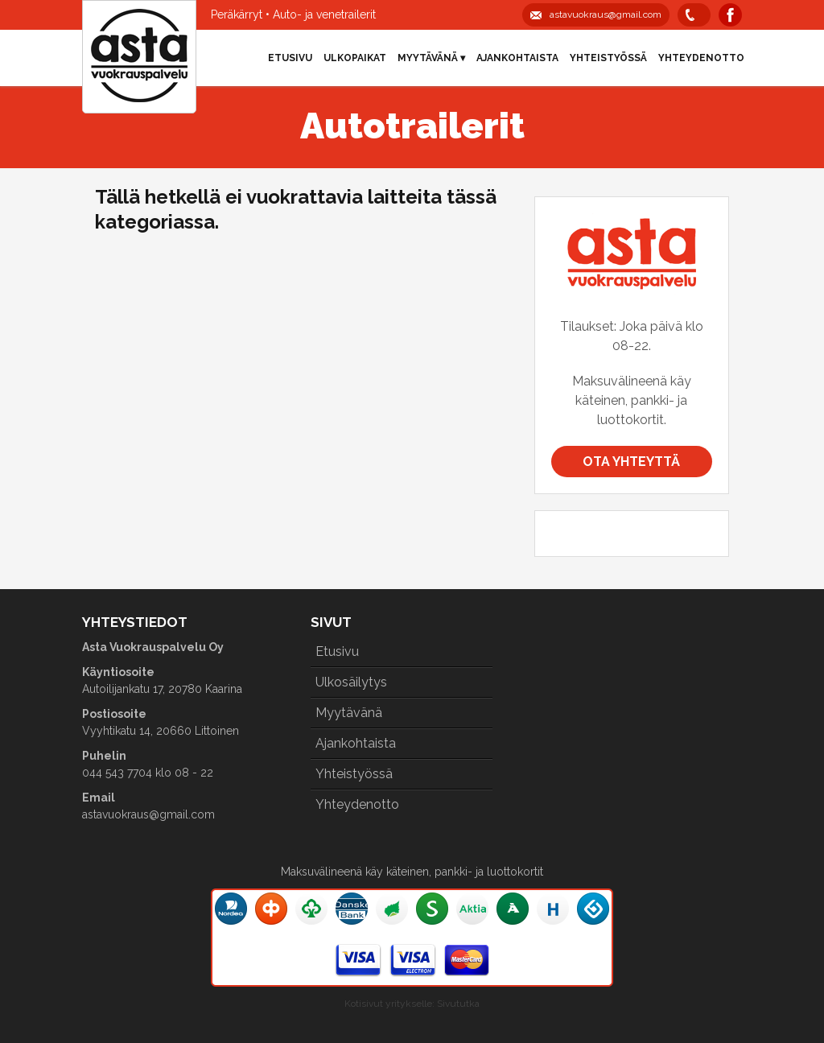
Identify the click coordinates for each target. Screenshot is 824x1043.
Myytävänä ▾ (431, 58)
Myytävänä (348, 712)
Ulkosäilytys (351, 682)
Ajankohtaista (517, 58)
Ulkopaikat (354, 58)
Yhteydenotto (701, 58)
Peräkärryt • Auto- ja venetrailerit (293, 14)
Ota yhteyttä (631, 461)
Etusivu (290, 58)
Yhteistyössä (608, 58)
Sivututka (458, 1003)
